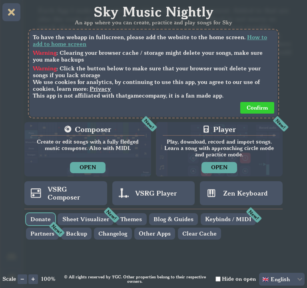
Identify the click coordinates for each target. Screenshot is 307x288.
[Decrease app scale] (22, 279)
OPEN (88, 167)
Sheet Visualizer (85, 219)
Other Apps (155, 233)
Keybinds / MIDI (228, 219)
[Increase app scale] (33, 279)
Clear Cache (199, 233)
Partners (42, 233)
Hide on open (239, 279)
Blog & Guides (173, 219)
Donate (40, 219)
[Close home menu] (11, 12)
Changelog (112, 233)
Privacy (100, 88)
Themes (131, 219)
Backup (76, 233)
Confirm (257, 107)
